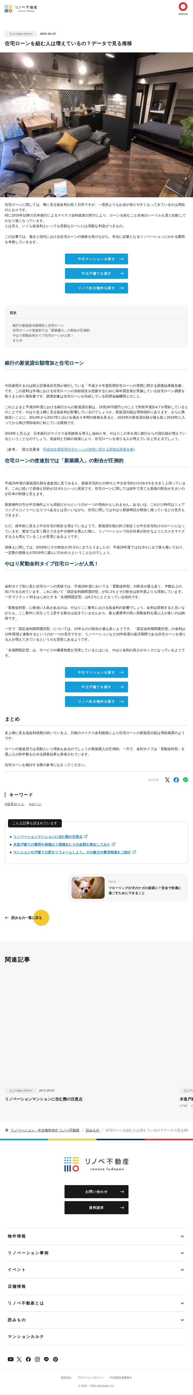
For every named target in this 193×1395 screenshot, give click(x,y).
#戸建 (183, 1105)
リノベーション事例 (28, 1253)
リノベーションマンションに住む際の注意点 (48, 837)
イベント (17, 1270)
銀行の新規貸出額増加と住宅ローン (38, 325)
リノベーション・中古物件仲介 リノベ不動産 (45, 1130)
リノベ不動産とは (26, 1303)
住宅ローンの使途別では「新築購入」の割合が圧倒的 (51, 330)
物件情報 (17, 1236)
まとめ (17, 340)
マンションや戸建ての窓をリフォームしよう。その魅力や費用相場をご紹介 (72, 852)
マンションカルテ (26, 1337)
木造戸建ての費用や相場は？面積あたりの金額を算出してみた (61, 844)
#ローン (35, 804)
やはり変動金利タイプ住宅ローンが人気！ (43, 335)
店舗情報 (17, 1286)
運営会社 (66, 1377)
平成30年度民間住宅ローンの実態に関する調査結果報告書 (88, 449)
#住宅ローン (14, 804)
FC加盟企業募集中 (121, 1377)
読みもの (92, 1130)
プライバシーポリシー (90, 1377)
